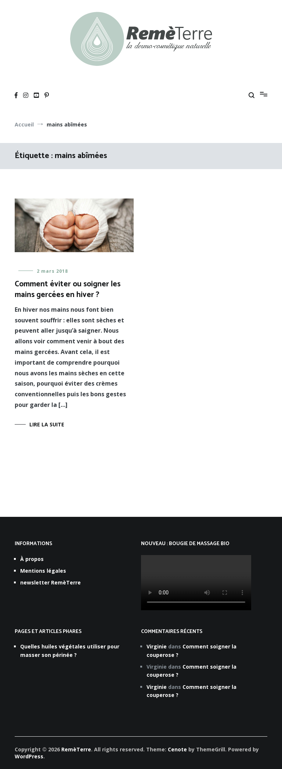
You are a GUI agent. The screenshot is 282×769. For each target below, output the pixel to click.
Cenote (177, 749)
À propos (32, 558)
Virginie (157, 646)
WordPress (29, 756)
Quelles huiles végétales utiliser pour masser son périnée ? (69, 650)
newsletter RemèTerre (50, 582)
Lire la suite (46, 424)
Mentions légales (43, 570)
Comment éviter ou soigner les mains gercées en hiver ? (67, 289)
